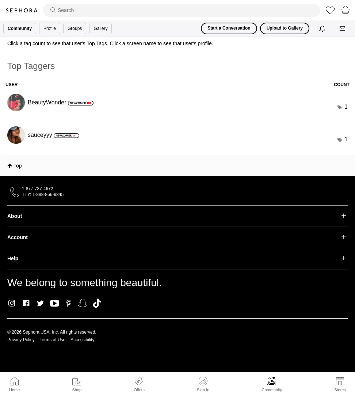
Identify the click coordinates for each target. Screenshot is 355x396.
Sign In (203, 384)
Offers (139, 390)
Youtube (54, 303)
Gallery (100, 28)
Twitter (40, 303)
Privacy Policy (21, 339)
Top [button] (18, 166)
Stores (340, 390)
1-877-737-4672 (37, 188)
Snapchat (82, 303)
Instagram (11, 303)
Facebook (26, 303)
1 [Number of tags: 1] (346, 107)
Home (14, 390)
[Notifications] (323, 28)
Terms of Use (53, 339)
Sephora (21, 10)
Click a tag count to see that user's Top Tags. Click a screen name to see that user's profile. (110, 43)
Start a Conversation (228, 28)
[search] (181, 10)
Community (272, 390)
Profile (49, 28)
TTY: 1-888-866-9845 (43, 194)
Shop (76, 390)
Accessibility (82, 339)
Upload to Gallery (285, 28)
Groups (75, 28)
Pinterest (68, 303)
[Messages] (343, 28)
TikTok (97, 303)
